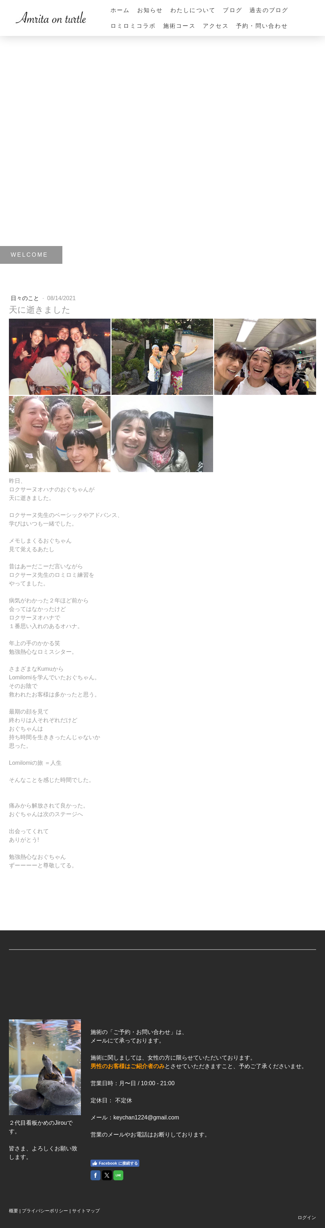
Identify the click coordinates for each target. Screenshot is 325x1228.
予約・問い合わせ (262, 26)
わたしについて (193, 10)
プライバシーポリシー (45, 1210)
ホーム (120, 10)
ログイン (307, 1217)
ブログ (232, 10)
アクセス (216, 26)
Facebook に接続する (115, 1163)
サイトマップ (86, 1210)
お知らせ (150, 10)
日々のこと (26, 298)
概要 (13, 1210)
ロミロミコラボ (133, 26)
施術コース (179, 26)
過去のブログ (268, 10)
